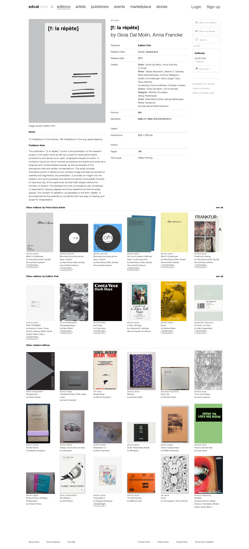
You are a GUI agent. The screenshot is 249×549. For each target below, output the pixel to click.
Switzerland (152, 52)
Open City (165, 395)
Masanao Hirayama (37, 451)
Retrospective (32, 395)
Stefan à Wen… (39, 334)
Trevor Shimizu (181, 501)
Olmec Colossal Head (170, 448)
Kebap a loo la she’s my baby (72, 448)
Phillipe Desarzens (171, 451)
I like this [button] (200, 40)
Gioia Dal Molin (133, 35)
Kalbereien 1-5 (99, 448)
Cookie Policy (181, 542)
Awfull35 (198, 498)
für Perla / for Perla (202, 326)
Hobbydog (67, 451)
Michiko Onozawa (158, 92)
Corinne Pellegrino (169, 75)
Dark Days (97, 326)
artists (81, 7)
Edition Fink (52, 277)
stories (161, 7)
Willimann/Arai (136, 501)
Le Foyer (142, 68)
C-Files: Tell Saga (134, 326)
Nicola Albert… (207, 507)
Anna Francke (167, 35)
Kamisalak (206, 504)
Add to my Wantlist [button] (205, 32)
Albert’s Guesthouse (34, 257)
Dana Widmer (145, 82)
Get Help (71, 542)
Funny (163, 498)
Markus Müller (40, 332)
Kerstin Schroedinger (149, 79)
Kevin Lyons (202, 451)
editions (63, 7)
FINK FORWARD (33, 326)
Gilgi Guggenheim (205, 329)
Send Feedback (53, 542)
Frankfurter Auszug (202, 257)
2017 (140, 58)
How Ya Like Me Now (203, 448)
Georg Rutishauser (147, 96)
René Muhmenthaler (148, 75)
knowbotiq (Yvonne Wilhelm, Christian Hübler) (161, 86)
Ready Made (98, 395)
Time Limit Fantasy (202, 395)
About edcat (34, 542)
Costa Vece (100, 329)
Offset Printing (145, 158)
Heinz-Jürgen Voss (170, 79)
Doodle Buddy (32, 448)
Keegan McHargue (104, 501)
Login (196, 7)
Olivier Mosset (34, 397)
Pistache (130, 395)
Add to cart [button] (202, 69)
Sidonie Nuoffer (136, 397)
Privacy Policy (163, 542)
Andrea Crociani (35, 329)
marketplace (140, 7)
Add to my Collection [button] (206, 22)
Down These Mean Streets (138, 448)
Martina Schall (169, 397)
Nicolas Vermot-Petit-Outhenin (153, 106)
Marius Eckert (203, 501)
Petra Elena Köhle (154, 99)
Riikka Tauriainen (146, 103)
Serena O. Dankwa (173, 72)
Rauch (163, 326)
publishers (100, 7)
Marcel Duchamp (103, 397)
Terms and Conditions (204, 542)
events (119, 7)
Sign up (213, 7)
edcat (212, 93)
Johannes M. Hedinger (139, 329)
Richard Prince (35, 504)
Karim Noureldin (69, 400)
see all (219, 208)
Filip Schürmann (103, 451)
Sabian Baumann (154, 72)
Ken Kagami (168, 501)
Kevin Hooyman (203, 397)
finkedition (206, 89)
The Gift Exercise (134, 498)
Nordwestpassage (67, 326)
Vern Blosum (65, 498)
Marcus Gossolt (133, 332)
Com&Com (146, 332)
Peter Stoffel (67, 329)
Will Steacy (134, 451)
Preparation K (99, 498)
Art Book (115, 21)
